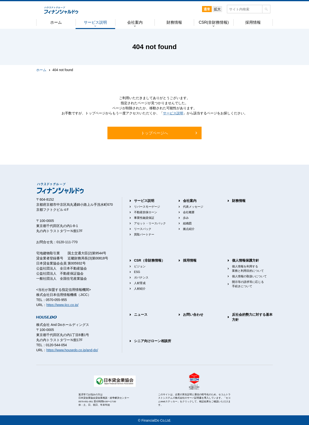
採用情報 (190, 260)
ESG (137, 272)
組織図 (187, 223)
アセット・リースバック (150, 223)
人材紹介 (140, 288)
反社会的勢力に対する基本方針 (252, 317)
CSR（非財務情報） (149, 260)
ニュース (140, 314)
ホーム (41, 70)
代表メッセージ (193, 206)
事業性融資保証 (144, 218)
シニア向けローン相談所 (152, 341)
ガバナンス (141, 277)
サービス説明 (173, 113)
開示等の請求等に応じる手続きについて (248, 284)
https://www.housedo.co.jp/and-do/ (72, 350)
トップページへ (154, 133)
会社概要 (189, 212)
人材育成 (140, 283)
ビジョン (140, 266)
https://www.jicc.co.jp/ (62, 305)
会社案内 (190, 201)
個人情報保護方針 (245, 260)
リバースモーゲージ (147, 206)
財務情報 (239, 201)
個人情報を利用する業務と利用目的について (248, 268)
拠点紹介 (189, 229)
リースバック (142, 229)
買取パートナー (144, 234)
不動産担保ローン (145, 212)
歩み (186, 218)
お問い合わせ (193, 314)
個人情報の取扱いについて (249, 276)
